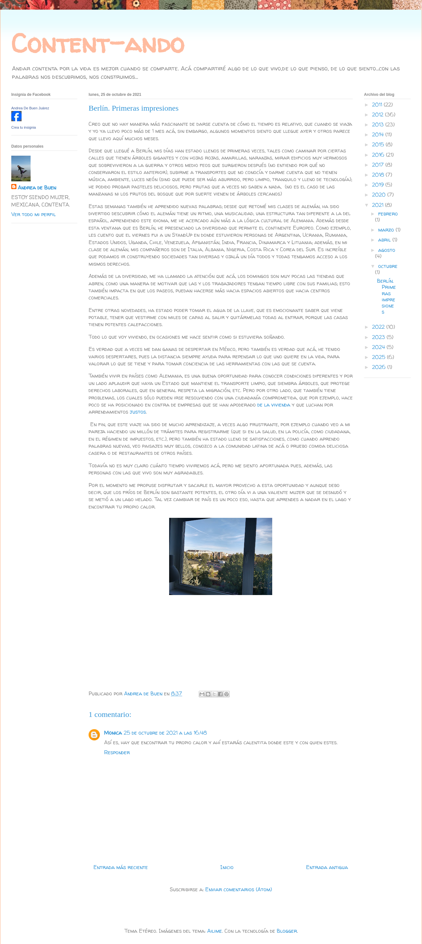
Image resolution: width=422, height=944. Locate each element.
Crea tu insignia (23, 127)
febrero (388, 213)
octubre (388, 266)
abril (385, 239)
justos (137, 411)
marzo (387, 229)
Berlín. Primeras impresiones (386, 296)
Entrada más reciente (120, 867)
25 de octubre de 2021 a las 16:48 (165, 732)
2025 (379, 357)
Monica (113, 732)
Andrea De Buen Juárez (30, 108)
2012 (378, 114)
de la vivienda (274, 404)
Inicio (227, 867)
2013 (378, 124)
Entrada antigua (327, 867)
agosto (386, 249)
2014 (378, 134)
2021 (378, 204)
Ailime (214, 930)
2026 (379, 367)
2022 (379, 326)
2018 (379, 174)
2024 (379, 347)
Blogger (287, 930)
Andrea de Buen (37, 187)
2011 (378, 104)
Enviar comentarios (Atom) (238, 889)
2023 (379, 337)
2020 (379, 194)
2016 (379, 154)
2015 (379, 144)
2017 (378, 164)
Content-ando (97, 43)
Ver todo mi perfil (33, 214)
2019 (378, 184)
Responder (117, 752)
